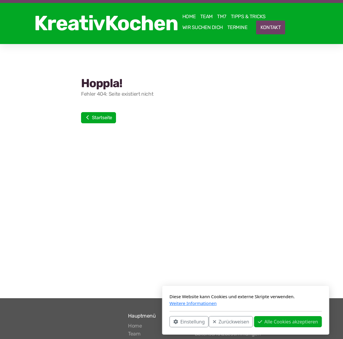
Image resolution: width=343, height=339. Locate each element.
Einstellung (115, 321)
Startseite (98, 117)
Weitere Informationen (119, 303)
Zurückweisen (157, 321)
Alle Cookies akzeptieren (214, 321)
